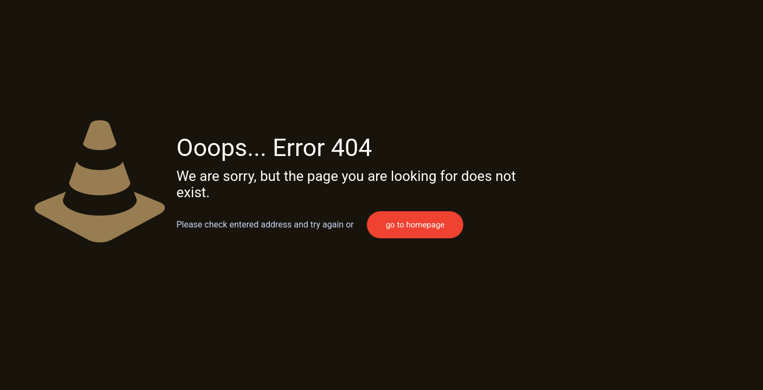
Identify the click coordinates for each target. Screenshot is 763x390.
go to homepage (415, 225)
